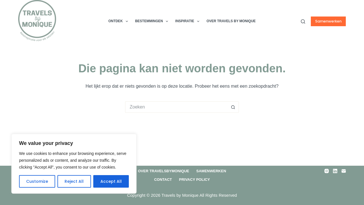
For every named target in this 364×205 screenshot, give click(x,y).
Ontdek (119, 21)
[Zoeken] (303, 21)
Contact (163, 179)
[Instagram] (326, 171)
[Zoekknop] (233, 107)
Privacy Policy (194, 179)
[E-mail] (344, 171)
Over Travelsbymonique (163, 171)
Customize (37, 181)
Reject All (74, 181)
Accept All (111, 181)
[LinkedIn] (335, 171)
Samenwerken (328, 21)
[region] (73, 164)
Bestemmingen (152, 21)
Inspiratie (188, 21)
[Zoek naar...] (176, 107)
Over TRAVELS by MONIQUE (231, 21)
